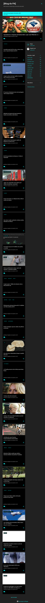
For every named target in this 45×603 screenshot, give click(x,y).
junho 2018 (29, 71)
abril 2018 (29, 76)
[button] (40, 39)
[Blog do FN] (10, 3)
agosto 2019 (29, 69)
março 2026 (29, 57)
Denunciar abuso (30, 86)
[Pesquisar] (41, 3)
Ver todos (6, 14)
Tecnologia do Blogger (22, 601)
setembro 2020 (30, 63)
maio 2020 (29, 65)
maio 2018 (29, 73)
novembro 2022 (30, 61)
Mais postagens (14, 597)
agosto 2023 (29, 59)
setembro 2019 (30, 67)
